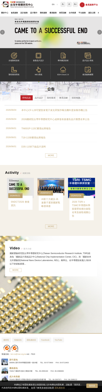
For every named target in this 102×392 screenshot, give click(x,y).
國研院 (6, 340)
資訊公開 (91, 13)
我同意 (92, 386)
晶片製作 (33, 13)
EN (53, 4)
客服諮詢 (18, 340)
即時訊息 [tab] (26, 98)
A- (63, 4)
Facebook (45, 340)
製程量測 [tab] (51, 98)
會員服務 (14, 13)
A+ (75, 4)
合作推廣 (72, 13)
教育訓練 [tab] (63, 98)
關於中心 (4, 13)
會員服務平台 (89, 4)
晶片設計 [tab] (39, 98)
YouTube (58, 340)
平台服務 (82, 13)
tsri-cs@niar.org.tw (18, 354)
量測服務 (53, 13)
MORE (51, 155)
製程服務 (43, 13)
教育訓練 (62, 13)
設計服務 (23, 13)
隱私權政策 (60, 388)
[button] (2, 32)
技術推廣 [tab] (76, 98)
